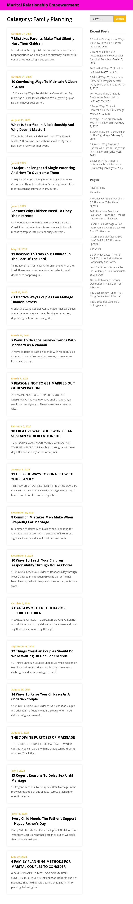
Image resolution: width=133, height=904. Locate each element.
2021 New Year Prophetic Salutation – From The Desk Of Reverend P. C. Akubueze (107, 215)
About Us (95, 192)
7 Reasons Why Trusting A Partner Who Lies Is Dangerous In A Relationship (107, 148)
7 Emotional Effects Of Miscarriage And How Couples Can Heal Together (106, 55)
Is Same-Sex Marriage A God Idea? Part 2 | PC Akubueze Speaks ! (106, 240)
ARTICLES (95, 249)
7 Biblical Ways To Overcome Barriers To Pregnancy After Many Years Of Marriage (106, 81)
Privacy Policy (97, 187)
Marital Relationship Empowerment (43, 5)
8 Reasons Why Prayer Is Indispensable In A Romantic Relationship (106, 164)
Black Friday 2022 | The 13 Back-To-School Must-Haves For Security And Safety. (106, 258)
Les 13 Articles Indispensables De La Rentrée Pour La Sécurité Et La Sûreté (107, 271)
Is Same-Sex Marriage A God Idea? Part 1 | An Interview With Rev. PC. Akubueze (108, 227)
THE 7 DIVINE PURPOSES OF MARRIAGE (44, 737)
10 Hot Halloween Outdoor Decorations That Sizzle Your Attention (106, 283)
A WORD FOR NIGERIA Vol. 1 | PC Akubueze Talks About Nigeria (107, 202)
